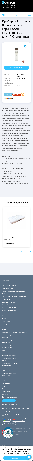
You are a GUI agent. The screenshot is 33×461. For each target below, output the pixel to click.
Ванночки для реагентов (9, 307)
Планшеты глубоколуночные (10, 283)
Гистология (5, 316)
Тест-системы (6, 321)
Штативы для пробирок (8, 302)
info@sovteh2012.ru (11, 405)
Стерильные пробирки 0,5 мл (22, 77)
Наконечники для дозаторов (10, 327)
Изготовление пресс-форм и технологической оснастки (10, 365)
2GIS (6, 420)
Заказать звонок (8, 401)
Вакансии (4, 389)
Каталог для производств (9, 310)
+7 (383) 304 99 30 (9, 5)
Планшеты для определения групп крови (14, 296)
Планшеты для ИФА (7, 288)
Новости (4, 386)
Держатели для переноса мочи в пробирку (14, 332)
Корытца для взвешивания (9, 313)
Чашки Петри (6, 299)
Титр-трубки (5, 324)
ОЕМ (3, 380)
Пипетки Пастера (7, 305)
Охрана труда (6, 391)
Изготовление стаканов (8, 353)
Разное (4, 329)
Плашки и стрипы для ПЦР (9, 285)
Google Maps (9, 423)
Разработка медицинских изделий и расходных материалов (9, 376)
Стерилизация (6, 370)
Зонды (4, 318)
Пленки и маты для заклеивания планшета (14, 291)
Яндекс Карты (19, 420)
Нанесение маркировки (9, 355)
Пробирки (5, 294)
